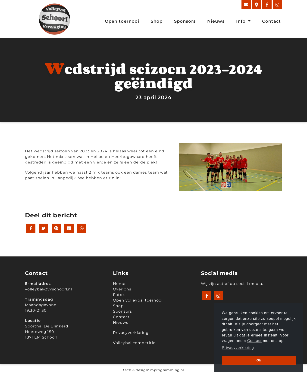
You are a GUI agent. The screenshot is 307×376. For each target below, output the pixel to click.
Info (241, 21)
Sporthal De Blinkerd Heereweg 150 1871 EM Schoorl (46, 331)
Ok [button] (258, 360)
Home (119, 283)
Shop (157, 21)
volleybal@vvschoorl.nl (48, 289)
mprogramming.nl (167, 370)
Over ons (122, 289)
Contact (271, 21)
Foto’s (119, 295)
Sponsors (185, 21)
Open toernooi (122, 21)
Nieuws (216, 21)
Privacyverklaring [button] (238, 348)
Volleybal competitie (134, 343)
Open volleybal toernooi (138, 300)
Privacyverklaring (131, 332)
